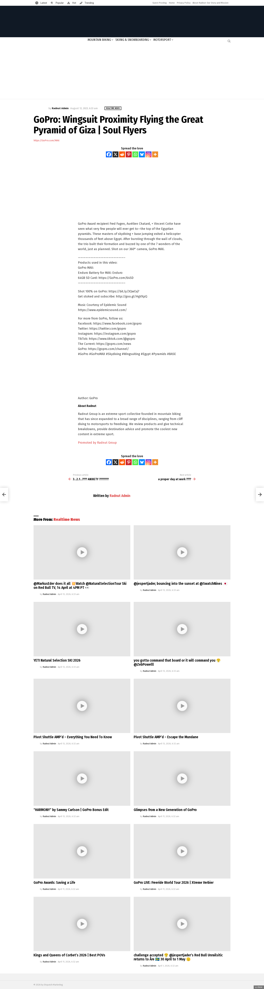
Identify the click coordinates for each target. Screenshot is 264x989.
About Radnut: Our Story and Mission (210, 3)
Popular (59, 3)
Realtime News (67, 519)
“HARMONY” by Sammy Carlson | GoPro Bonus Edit (71, 810)
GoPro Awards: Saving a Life (54, 882)
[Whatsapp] (135, 154)
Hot (74, 3)
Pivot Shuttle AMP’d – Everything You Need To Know (73, 737)
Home (172, 3)
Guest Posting (160, 3)
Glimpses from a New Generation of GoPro (165, 810)
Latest (43, 3)
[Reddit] (122, 154)
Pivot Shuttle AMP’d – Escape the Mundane (166, 737)
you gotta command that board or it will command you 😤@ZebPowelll (177, 662)
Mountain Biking (99, 40)
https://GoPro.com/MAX (46, 140)
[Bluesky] (142, 154)
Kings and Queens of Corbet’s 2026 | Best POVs (69, 955)
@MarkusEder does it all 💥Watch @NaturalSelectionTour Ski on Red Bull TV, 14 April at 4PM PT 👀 (80, 585)
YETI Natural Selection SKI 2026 (57, 660)
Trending (89, 3)
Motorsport (162, 40)
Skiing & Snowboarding (132, 40)
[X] (115, 154)
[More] (155, 154)
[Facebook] (109, 154)
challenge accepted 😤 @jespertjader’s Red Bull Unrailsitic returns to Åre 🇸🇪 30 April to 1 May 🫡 (178, 957)
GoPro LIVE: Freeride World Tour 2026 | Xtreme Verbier (174, 882)
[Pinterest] (129, 154)
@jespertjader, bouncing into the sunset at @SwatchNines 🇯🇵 (180, 583)
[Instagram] (148, 154)
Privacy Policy (183, 3)
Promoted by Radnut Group (97, 443)
